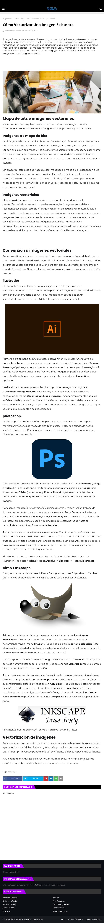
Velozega (6, 911)
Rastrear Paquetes (60, 911)
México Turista (9, 908)
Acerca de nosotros (75, 919)
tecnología (20, 19)
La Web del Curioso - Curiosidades (29, 919)
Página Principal (9, 19)
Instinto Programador (61, 904)
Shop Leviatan (58, 908)
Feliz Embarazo (59, 901)
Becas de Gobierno (11, 897)
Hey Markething (9, 904)
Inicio (63, 919)
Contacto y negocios (93, 919)
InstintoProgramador (13, 31)
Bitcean (56, 897)
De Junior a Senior (10, 901)
